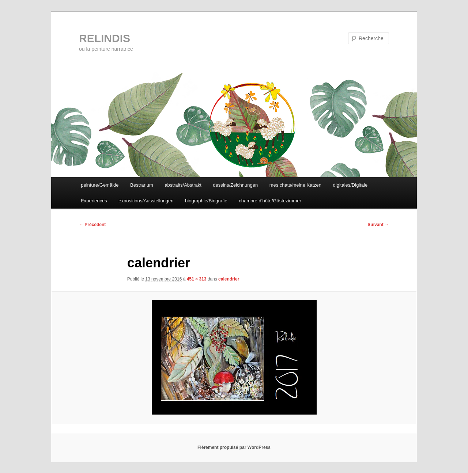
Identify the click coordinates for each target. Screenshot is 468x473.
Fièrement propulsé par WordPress (234, 447)
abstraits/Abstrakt (183, 185)
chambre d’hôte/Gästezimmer (270, 200)
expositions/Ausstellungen (145, 200)
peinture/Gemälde (99, 185)
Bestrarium (141, 185)
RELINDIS (104, 38)
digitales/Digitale (350, 185)
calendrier (228, 279)
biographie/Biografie (206, 200)
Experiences (94, 200)
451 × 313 (197, 279)
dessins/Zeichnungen (235, 185)
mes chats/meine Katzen (295, 185)
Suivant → (378, 224)
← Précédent (92, 224)
